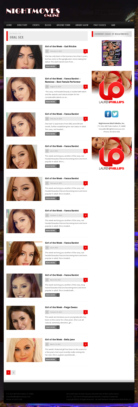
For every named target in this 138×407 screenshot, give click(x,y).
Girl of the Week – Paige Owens (61, 307)
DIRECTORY (22, 25)
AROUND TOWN (63, 25)
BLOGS (48, 25)
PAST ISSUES (100, 25)
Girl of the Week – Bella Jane (60, 339)
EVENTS (36, 25)
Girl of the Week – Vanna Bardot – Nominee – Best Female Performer (63, 80)
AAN (113, 25)
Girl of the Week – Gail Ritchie (60, 46)
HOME (9, 25)
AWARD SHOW (81, 25)
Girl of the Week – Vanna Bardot (62, 114)
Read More (50, 66)
